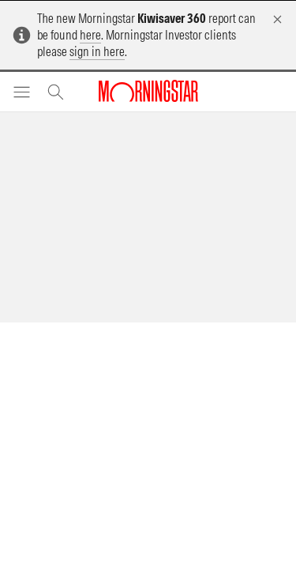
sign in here (97, 51)
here (90, 35)
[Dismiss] (277, 19)
